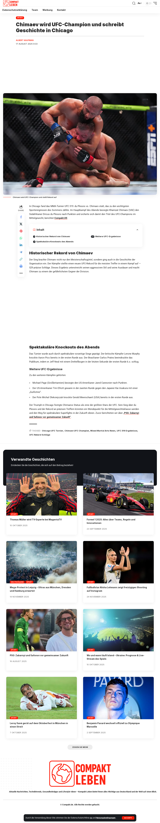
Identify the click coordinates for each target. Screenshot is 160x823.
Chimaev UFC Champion (78, 431)
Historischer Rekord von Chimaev (54, 236)
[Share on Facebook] (21, 217)
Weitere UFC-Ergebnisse (108, 236)
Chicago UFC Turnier (53, 431)
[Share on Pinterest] (21, 232)
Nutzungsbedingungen (106, 818)
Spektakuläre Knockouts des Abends (56, 242)
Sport (20, 18)
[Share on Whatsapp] (21, 240)
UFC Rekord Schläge (40, 435)
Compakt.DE (61, 218)
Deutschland (17, 582)
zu (91, 818)
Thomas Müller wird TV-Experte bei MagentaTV (38, 519)
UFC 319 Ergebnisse (129, 431)
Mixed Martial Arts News (104, 431)
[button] (128, 818)
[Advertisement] (80, 70)
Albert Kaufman (25, 40)
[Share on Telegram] (21, 255)
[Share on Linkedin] (21, 247)
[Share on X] (21, 225)
